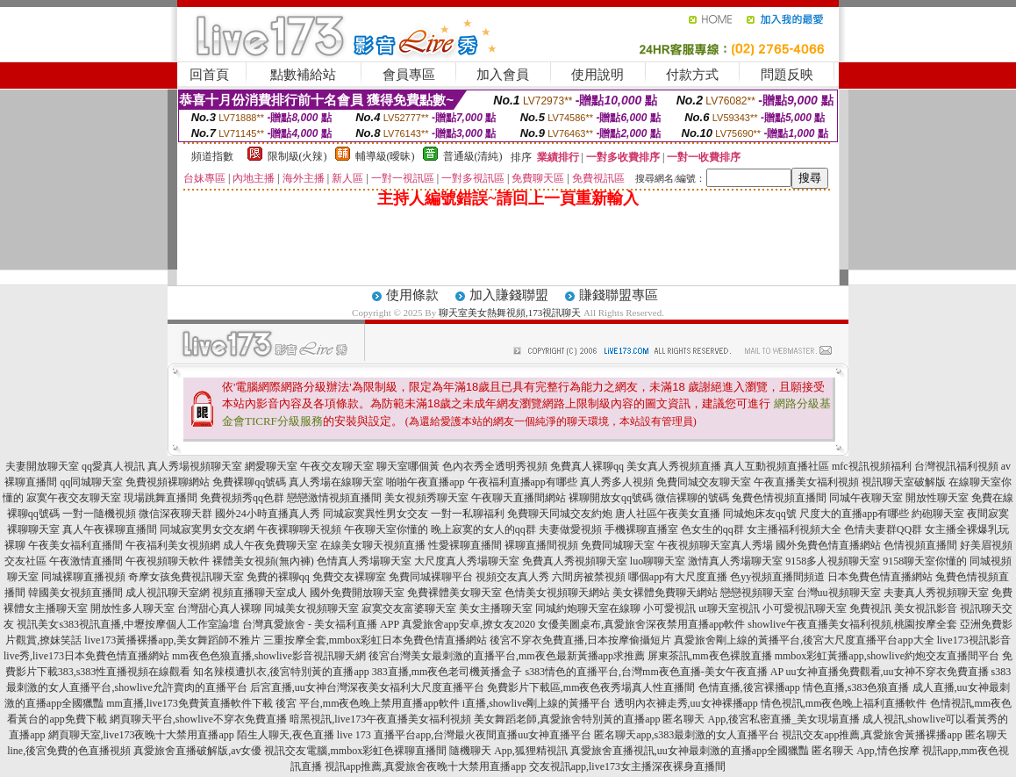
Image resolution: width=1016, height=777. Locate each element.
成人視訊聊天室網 (167, 592)
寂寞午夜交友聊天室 (73, 498)
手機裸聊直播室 (641, 529)
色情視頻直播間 (920, 545)
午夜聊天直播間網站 (518, 498)
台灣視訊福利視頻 (956, 466)
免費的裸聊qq (278, 577)
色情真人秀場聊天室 (364, 561)
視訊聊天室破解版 (904, 482)
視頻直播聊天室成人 (259, 592)
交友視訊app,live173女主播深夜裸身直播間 (627, 766)
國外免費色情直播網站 (828, 545)
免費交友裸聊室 (349, 577)
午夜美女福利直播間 (75, 545)
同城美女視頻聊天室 (311, 608)
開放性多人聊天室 (132, 608)
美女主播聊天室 (496, 608)
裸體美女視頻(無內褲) (263, 561)
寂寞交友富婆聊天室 (408, 608)
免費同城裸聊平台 (431, 577)
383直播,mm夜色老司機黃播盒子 (447, 671)
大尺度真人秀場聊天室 (466, 561)
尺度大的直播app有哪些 (854, 513)
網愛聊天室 (271, 466)
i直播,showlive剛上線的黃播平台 (537, 703)
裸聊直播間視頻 (541, 545)
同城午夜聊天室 (866, 498)
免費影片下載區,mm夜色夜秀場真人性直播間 (591, 687)
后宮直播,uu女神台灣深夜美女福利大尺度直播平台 (367, 687)
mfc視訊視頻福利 (872, 466)
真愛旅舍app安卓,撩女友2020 (468, 624)
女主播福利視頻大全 (794, 529)
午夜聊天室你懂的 (386, 529)
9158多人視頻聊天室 (832, 561)
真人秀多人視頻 (617, 482)
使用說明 (597, 75)
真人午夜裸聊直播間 (109, 529)
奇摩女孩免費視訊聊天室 (186, 577)
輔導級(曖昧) (385, 156)
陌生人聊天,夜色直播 (285, 735)
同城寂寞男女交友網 (207, 529)
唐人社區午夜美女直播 (667, 513)
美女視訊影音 (925, 608)
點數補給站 (303, 75)
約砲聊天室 (938, 513)
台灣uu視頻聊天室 (839, 592)
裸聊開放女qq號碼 (611, 498)
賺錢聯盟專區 (618, 295)
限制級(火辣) (297, 156)
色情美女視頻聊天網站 (557, 592)
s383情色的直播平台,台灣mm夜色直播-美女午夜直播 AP (654, 671)
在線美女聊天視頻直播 (373, 545)
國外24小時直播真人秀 (267, 513)
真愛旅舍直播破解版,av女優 (197, 751)
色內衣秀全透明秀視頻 (494, 466)
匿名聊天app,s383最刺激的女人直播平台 (686, 735)
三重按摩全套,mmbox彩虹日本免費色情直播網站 (375, 640)
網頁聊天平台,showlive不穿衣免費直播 (198, 719)
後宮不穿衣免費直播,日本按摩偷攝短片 (580, 640)
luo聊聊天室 (657, 561)
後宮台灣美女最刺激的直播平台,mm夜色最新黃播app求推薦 (506, 656)
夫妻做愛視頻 (570, 529)
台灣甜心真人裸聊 (219, 608)
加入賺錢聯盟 (508, 295)
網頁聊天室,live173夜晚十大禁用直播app (141, 735)
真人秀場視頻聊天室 (194, 466)
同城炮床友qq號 (760, 513)
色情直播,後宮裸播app (749, 687)
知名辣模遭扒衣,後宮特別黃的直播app (280, 671)
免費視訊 (870, 608)
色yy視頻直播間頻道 (777, 577)
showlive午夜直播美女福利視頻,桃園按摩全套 (852, 624)
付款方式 (692, 75)
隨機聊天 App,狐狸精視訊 (508, 751)
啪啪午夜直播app (425, 482)
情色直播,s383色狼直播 (856, 687)
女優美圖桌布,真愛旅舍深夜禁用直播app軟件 (641, 624)
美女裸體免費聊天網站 (665, 592)
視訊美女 (38, 624)
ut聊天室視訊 (728, 608)
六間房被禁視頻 (589, 577)
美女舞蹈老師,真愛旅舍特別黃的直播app (567, 719)
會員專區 (409, 75)
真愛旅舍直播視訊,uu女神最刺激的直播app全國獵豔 (689, 751)
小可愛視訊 (669, 608)
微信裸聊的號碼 (692, 498)
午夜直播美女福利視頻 (806, 482)
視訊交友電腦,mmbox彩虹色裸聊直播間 (355, 751)
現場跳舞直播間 (160, 498)
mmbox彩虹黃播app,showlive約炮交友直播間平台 (887, 656)
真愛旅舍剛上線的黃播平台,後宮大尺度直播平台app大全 (804, 640)
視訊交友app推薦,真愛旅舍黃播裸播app (872, 735)
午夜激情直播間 (86, 561)
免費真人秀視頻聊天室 (574, 561)
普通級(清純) (473, 156)
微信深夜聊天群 (175, 513)
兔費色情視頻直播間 (779, 498)
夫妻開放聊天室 (42, 466)
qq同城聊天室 (91, 482)
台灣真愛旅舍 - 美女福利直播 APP (320, 624)
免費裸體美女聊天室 (454, 592)
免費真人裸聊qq (587, 466)
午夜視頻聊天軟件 (167, 561)
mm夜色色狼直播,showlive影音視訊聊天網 (269, 656)
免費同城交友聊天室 (703, 482)
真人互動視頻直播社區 (776, 466)
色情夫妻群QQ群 (883, 529)
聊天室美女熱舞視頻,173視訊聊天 (510, 312)
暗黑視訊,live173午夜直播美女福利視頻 (380, 719)
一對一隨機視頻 (99, 513)
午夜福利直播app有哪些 (522, 482)
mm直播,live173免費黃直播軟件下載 (189, 703)
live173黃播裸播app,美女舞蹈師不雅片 (172, 640)
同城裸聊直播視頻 (83, 577)
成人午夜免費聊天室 (270, 545)
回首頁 (209, 75)
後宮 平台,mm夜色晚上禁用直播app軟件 (367, 703)
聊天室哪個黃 (408, 466)
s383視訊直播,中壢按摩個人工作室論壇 (149, 624)
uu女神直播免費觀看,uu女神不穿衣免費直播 (887, 671)
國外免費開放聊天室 (357, 592)
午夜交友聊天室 (337, 466)
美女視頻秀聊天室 (426, 498)
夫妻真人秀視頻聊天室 (936, 592)
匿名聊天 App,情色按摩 (865, 751)
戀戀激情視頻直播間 (334, 498)
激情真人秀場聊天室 (735, 561)
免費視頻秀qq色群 (242, 498)
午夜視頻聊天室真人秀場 (715, 545)
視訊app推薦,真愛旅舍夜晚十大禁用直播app (425, 766)
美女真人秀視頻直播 (673, 466)
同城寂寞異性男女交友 (375, 513)
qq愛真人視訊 (113, 466)
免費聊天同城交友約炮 (559, 513)
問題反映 (787, 75)
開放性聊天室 (937, 498)
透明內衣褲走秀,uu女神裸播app (686, 703)
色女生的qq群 (712, 529)
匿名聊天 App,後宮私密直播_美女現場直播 (761, 719)
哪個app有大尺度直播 (677, 577)
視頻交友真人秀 (512, 577)
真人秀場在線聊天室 (336, 482)
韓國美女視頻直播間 (75, 592)
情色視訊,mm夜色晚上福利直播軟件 (844, 703)
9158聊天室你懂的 (925, 561)
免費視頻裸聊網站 (167, 482)
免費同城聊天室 (618, 545)
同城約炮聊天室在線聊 (587, 608)
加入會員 (502, 75)
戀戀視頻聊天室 (757, 592)
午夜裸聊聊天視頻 (299, 529)
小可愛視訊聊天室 (804, 608)
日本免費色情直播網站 (880, 577)
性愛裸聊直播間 (465, 545)
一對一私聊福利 (467, 513)
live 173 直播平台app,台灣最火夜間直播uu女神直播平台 (464, 735)
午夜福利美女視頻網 (172, 545)
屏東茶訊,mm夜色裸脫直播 (710, 656)
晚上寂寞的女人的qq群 (483, 529)
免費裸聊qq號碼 (249, 482)
